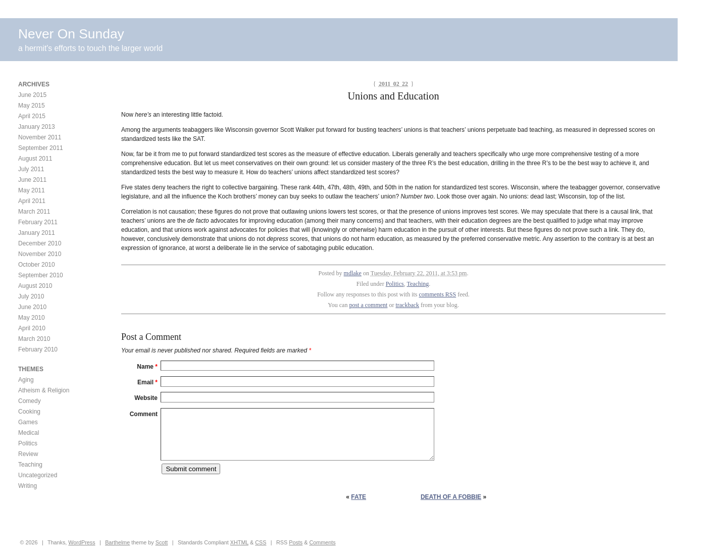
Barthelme (117, 542)
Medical (28, 432)
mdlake (353, 273)
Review (28, 454)
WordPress (81, 542)
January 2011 (36, 232)
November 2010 (39, 254)
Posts (295, 542)
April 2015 (31, 116)
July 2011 (31, 169)
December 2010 (39, 243)
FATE (358, 496)
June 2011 (32, 179)
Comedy (29, 401)
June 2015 (32, 94)
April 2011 (31, 201)
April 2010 (31, 328)
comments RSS (437, 294)
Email (147, 382)
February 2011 (38, 222)
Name (147, 366)
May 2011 (31, 190)
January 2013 (36, 126)
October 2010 (36, 264)
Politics (395, 283)
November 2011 (39, 137)
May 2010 (31, 317)
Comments (322, 542)
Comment (144, 414)
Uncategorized (37, 475)
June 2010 (32, 307)
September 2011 (40, 148)
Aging (26, 379)
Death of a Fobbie (451, 496)
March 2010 (34, 338)
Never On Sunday (71, 33)
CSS (260, 542)
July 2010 (31, 296)
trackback (407, 305)
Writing (27, 485)
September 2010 (40, 275)
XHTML (239, 542)
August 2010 (35, 285)
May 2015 (31, 105)
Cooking (29, 411)
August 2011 (35, 158)
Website (146, 397)
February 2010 (38, 349)
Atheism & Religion (43, 390)
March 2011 (34, 211)
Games (28, 422)
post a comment (368, 305)
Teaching (418, 283)
